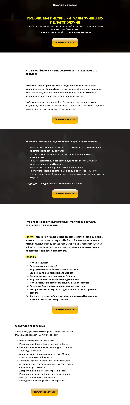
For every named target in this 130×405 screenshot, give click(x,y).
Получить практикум (65, 42)
